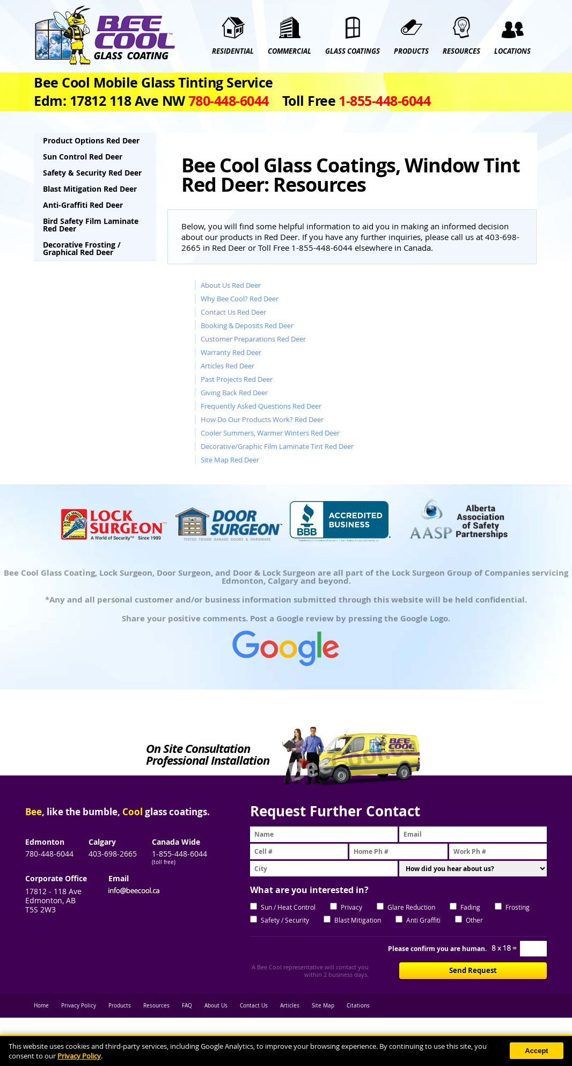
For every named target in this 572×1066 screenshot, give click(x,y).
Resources (156, 1005)
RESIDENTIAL (233, 51)
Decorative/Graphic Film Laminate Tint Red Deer (277, 446)
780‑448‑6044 (228, 100)
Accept (536, 1051)
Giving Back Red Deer (234, 392)
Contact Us (254, 1005)
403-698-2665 (113, 854)
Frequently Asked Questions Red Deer (261, 406)
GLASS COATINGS (352, 51)
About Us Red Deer (231, 285)
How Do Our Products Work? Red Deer (262, 419)
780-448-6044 (49, 854)
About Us (216, 1005)
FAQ (187, 1005)
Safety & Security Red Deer (92, 173)
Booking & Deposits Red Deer (247, 325)
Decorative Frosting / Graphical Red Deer (82, 248)
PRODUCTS (411, 51)
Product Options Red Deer (91, 140)
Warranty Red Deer (231, 352)
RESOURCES (461, 51)
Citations (358, 1005)
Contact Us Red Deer (233, 312)
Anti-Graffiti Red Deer (83, 205)
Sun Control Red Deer (82, 156)
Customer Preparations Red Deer (253, 339)
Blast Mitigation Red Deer (90, 189)
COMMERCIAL (289, 51)
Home (41, 1005)
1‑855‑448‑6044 (384, 100)
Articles (289, 1005)
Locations (512, 51)
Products (119, 1005)
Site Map (323, 1005)
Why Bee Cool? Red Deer (239, 298)
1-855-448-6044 (179, 854)
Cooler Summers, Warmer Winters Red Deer (270, 433)
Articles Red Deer (227, 366)
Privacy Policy (78, 1005)
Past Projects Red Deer (237, 379)
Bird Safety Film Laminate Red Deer (90, 225)
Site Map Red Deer (230, 460)
